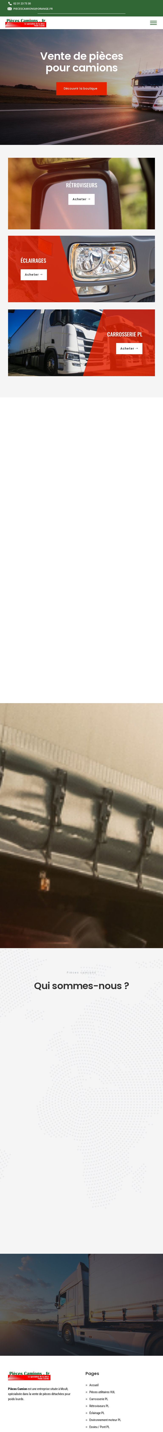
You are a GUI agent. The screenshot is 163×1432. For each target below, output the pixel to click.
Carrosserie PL (98, 1399)
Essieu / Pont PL (99, 1427)
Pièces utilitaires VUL (102, 1392)
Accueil (93, 1385)
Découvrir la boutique (80, 88)
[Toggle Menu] (153, 23)
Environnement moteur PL (105, 1420)
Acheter (80, 199)
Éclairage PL (96, 1413)
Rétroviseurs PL (99, 1406)
